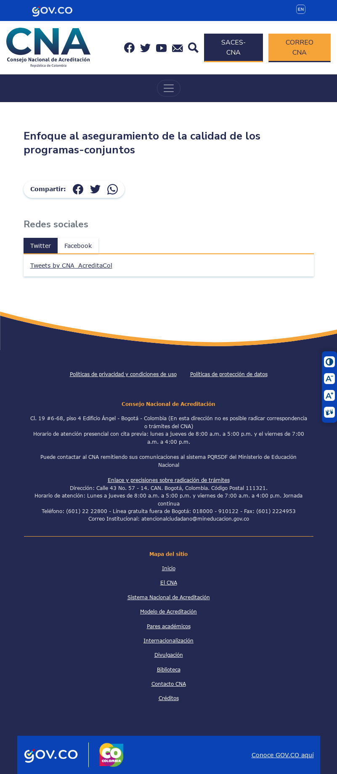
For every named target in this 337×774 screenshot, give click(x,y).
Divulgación (168, 655)
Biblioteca (168, 669)
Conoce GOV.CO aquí (283, 754)
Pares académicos (169, 626)
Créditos (169, 698)
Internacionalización (168, 640)
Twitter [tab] (40, 245)
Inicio (168, 568)
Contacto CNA (168, 684)
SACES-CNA (233, 47)
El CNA (168, 582)
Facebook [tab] (78, 245)
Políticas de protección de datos (229, 374)
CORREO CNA (299, 47)
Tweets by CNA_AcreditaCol (71, 265)
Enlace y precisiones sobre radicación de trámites (169, 480)
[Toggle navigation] (168, 88)
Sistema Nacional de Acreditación (168, 597)
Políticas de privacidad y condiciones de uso (123, 374)
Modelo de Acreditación (168, 611)
